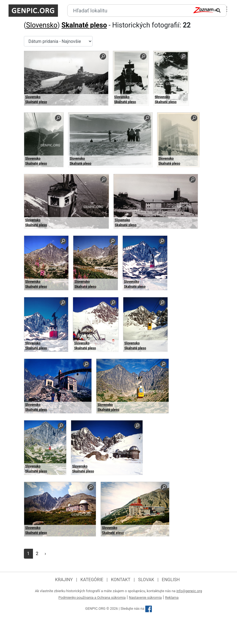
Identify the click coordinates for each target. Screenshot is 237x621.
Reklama (172, 597)
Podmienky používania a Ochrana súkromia (92, 597)
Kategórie (91, 579)
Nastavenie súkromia (145, 597)
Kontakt (120, 579)
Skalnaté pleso (84, 25)
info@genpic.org (189, 591)
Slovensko (41, 25)
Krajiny (64, 579)
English (171, 579)
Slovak (146, 579)
